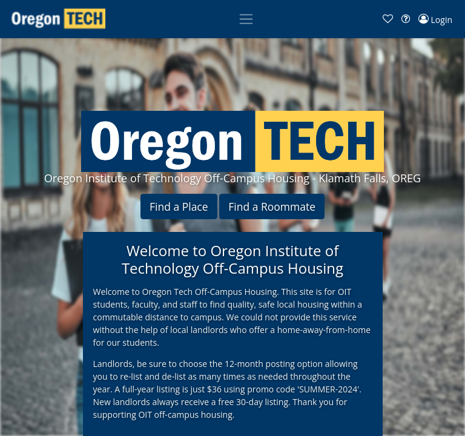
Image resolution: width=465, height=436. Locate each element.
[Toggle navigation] (246, 19)
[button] (387, 19)
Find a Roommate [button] (271, 206)
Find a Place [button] (179, 206)
